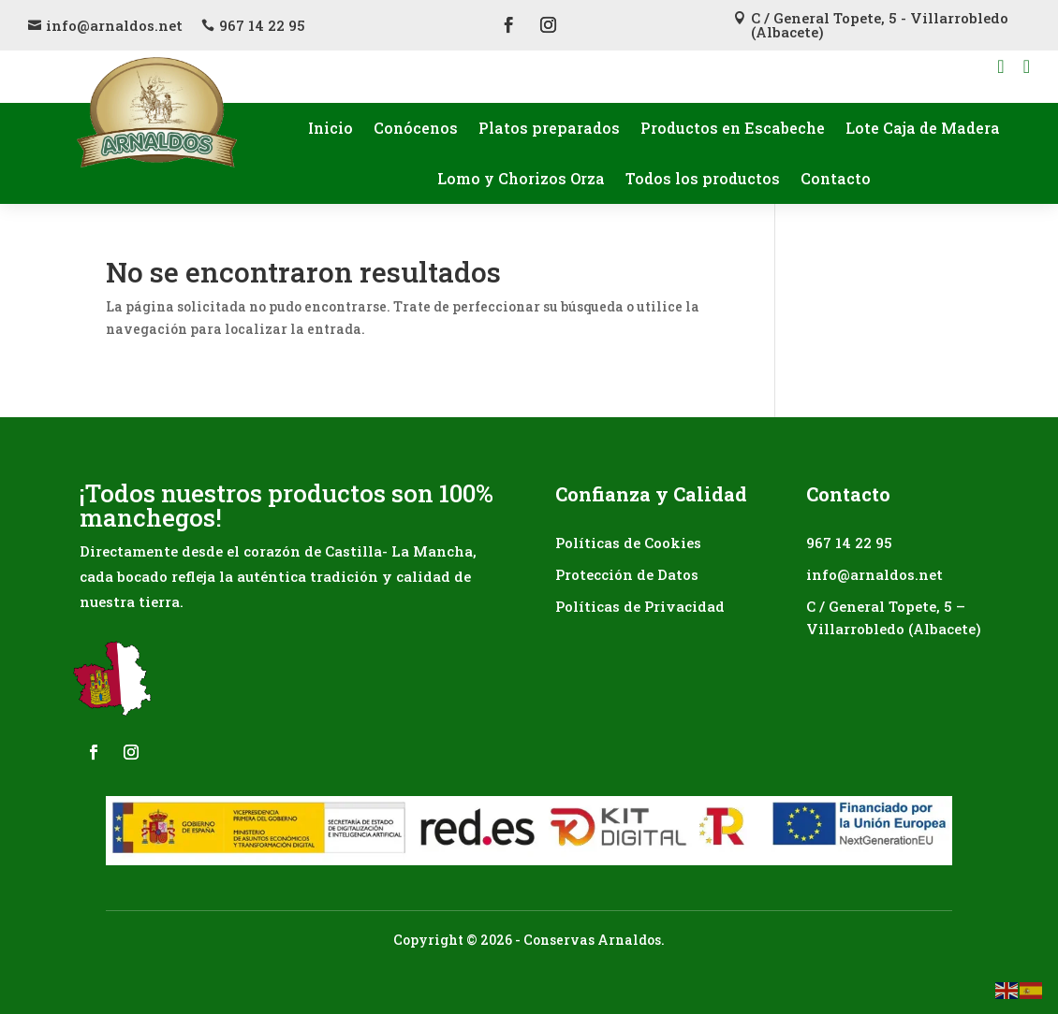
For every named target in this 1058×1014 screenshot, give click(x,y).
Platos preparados (549, 128)
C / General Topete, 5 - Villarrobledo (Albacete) (879, 24)
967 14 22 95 (262, 25)
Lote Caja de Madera (922, 128)
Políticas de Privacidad (640, 606)
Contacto (836, 178)
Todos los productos (702, 178)
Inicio (330, 128)
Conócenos (416, 128)
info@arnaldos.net (114, 25)
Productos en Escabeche (732, 128)
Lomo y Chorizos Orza (521, 178)
